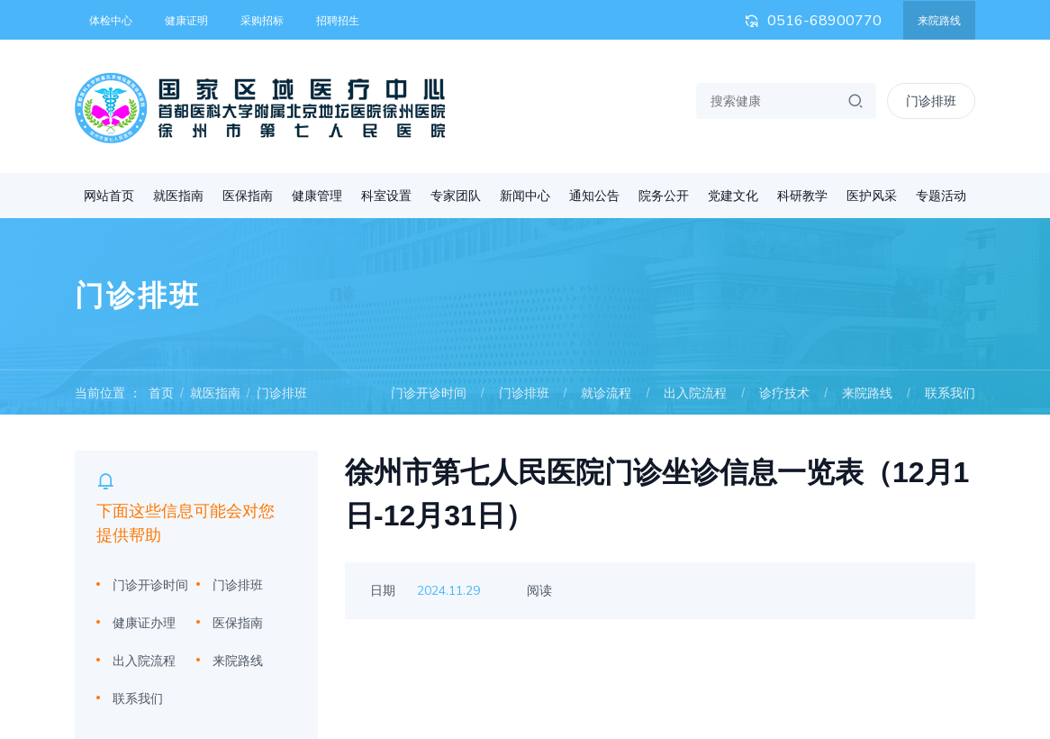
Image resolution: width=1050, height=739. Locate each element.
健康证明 (186, 20)
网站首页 (109, 195)
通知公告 (594, 195)
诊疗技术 (784, 393)
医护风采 (871, 195)
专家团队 (455, 195)
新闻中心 (525, 195)
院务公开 (663, 195)
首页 (161, 393)
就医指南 (178, 195)
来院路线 (939, 20)
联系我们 (950, 393)
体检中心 (110, 20)
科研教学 (802, 195)
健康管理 (317, 195)
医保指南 (247, 195)
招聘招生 (337, 20)
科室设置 (386, 195)
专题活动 (941, 195)
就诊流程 (606, 393)
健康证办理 (144, 623)
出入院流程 (695, 393)
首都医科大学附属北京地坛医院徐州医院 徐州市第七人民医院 (260, 108)
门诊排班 (282, 393)
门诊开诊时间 (428, 393)
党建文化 (733, 195)
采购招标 (262, 20)
